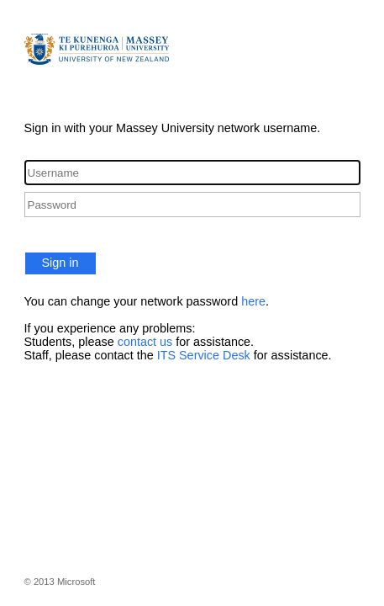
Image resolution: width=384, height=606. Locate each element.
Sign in (60, 262)
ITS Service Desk (203, 355)
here (253, 301)
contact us (145, 341)
